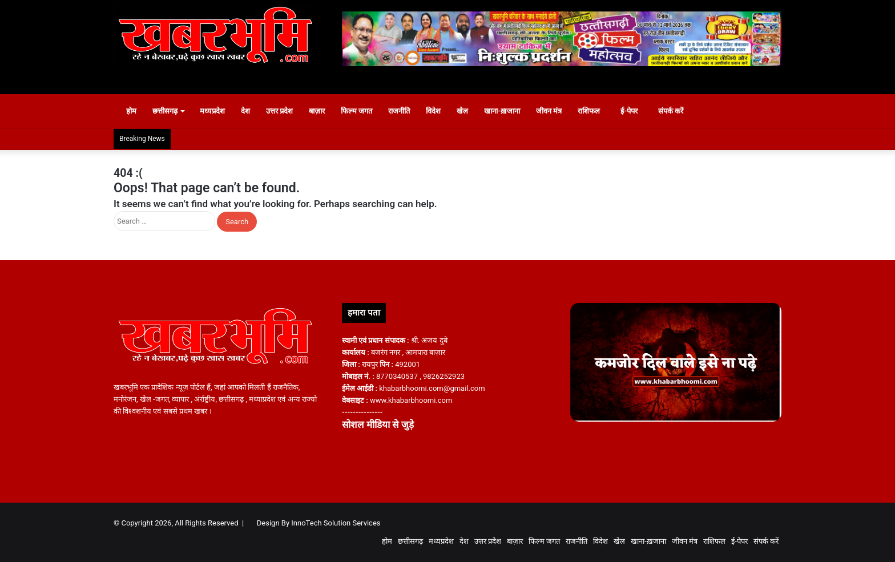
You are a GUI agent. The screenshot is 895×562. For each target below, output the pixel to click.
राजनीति (405, 111)
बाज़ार (322, 111)
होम (132, 111)
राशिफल (595, 111)
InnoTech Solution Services (335, 523)
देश (251, 111)
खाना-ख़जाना (508, 111)
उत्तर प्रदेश (285, 111)
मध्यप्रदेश (218, 111)
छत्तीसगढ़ (170, 111)
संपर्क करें (683, 111)
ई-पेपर (636, 111)
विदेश (439, 111)
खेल (468, 111)
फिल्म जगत (362, 111)
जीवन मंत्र (554, 111)
